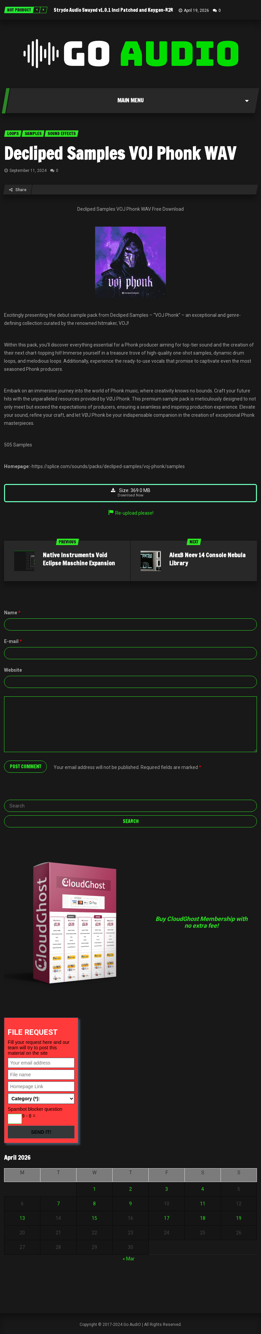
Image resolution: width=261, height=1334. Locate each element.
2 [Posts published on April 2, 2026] (130, 1189)
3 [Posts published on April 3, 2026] (166, 1189)
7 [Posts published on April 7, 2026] (58, 1204)
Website (13, 670)
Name (12, 612)
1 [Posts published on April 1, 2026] (94, 1189)
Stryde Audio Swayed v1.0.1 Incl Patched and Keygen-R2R (113, 10)
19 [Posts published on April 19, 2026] (238, 1218)
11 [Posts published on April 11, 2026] (202, 1204)
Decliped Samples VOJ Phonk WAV (120, 153)
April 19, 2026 (196, 10)
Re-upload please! (130, 513)
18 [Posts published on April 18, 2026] (202, 1218)
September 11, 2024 (28, 170)
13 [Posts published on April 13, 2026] (22, 1218)
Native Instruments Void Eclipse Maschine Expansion (79, 558)
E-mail (13, 641)
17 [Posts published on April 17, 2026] (166, 1218)
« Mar (129, 1259)
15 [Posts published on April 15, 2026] (94, 1218)
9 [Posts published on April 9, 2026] (130, 1204)
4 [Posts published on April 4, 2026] (202, 1189)
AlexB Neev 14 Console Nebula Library (207, 558)
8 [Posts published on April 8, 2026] (94, 1204)
